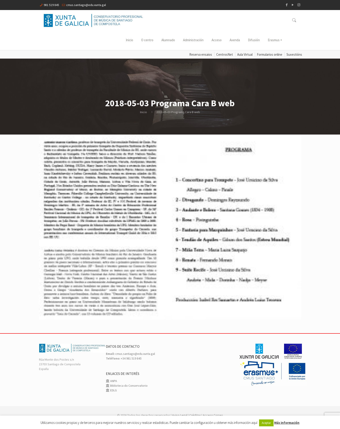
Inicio (143, 112)
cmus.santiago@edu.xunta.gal (86, 5)
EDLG (113, 390)
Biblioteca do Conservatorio (128, 386)
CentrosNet (224, 54)
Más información (286, 423)
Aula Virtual (245, 54)
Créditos (195, 415)
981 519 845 (51, 5)
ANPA (113, 381)
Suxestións (294, 54)
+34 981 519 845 (131, 358)
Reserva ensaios (200, 54)
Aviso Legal (179, 415)
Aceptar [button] (266, 423)
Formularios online (269, 54)
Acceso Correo (213, 415)
